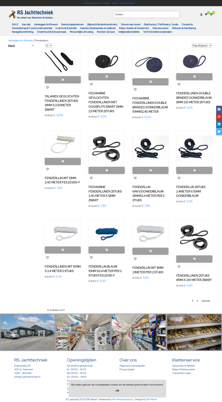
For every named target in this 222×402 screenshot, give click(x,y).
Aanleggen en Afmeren (20, 40)
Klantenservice (92, 3)
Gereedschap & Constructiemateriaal (32, 28)
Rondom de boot (106, 31)
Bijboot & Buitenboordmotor (102, 24)
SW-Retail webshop (122, 399)
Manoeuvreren (161, 28)
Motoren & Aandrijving (184, 28)
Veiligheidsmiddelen (129, 31)
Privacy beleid (126, 369)
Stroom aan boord (130, 24)
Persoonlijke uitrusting (81, 31)
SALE (15, 24)
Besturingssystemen (72, 24)
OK (117, 390)
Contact (106, 3)
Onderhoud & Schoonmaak (51, 31)
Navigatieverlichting (22, 31)
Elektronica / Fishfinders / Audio (161, 24)
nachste (205, 300)
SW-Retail (151, 399)
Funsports (187, 24)
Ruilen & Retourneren (183, 369)
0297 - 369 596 (22, 373)
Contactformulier (181, 373)
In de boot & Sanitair (66, 28)
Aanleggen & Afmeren (46, 24)
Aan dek (26, 24)
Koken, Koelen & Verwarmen (134, 28)
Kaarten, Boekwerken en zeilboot (97, 28)
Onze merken (127, 3)
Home (115, 3)
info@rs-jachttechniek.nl (27, 376)
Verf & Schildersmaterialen (157, 31)
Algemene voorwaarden (132, 365)
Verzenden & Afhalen (183, 365)
